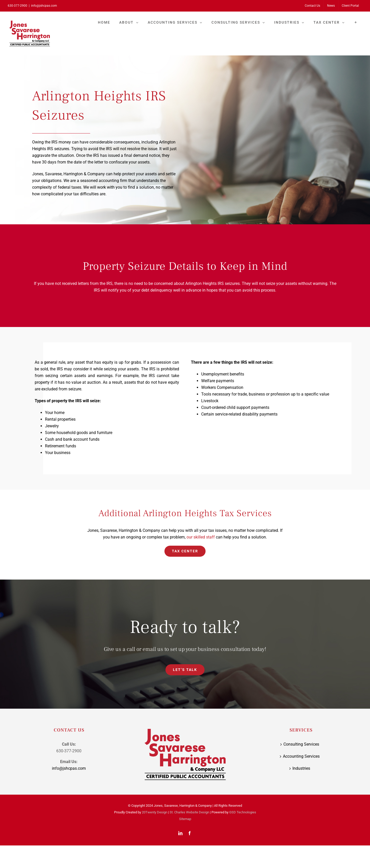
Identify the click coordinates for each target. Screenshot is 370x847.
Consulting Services (301, 744)
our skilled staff (201, 536)
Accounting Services (301, 756)
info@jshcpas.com (44, 5)
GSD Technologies (242, 812)
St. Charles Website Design (189, 812)
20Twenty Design (154, 812)
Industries (301, 768)
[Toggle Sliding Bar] (355, 22)
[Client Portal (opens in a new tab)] (350, 5)
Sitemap (185, 819)
